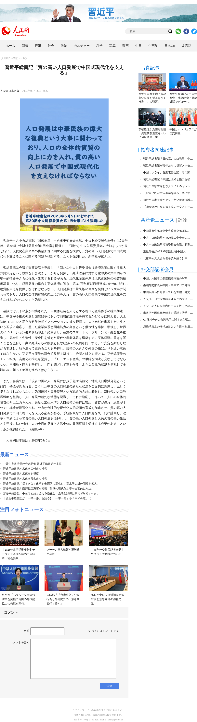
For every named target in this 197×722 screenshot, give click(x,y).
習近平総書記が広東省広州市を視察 (25, 468)
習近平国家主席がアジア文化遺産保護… (168, 200)
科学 (99, 45)
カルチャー (82, 45)
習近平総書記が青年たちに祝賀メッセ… (168, 165)
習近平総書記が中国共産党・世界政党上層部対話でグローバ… (183, 98)
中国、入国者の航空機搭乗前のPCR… (166, 278)
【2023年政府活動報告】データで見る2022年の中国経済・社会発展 (18, 554)
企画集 (153, 45)
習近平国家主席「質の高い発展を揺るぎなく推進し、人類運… (152, 98)
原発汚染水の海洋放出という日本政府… (168, 326)
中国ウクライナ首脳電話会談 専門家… (168, 172)
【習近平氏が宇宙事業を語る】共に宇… (168, 193)
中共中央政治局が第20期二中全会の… (166, 237)
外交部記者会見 (157, 269)
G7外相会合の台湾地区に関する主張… (167, 319)
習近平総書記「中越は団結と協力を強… (168, 179)
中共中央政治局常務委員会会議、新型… (168, 244)
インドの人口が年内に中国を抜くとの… (168, 305)
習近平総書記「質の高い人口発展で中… (168, 158)
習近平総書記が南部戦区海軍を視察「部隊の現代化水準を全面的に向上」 (48, 488)
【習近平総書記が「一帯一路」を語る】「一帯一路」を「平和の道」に (47, 498)
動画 (125, 45)
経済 (38, 45)
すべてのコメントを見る (103, 630)
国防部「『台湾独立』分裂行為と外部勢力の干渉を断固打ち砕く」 (63, 599)
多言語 (186, 45)
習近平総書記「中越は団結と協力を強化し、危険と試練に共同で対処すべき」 (51, 493)
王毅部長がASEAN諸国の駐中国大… (165, 251)
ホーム (10, 45)
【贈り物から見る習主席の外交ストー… (168, 206)
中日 (138, 45)
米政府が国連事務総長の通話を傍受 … (168, 312)
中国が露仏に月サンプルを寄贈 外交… (168, 292)
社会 (51, 45)
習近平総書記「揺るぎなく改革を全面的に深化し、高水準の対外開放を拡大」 (51, 483)
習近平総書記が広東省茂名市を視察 (25, 478)
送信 (109, 685)
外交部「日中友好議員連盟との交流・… (168, 299)
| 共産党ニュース (156, 220)
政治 (64, 45)
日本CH (169, 45)
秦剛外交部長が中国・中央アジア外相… (168, 285)
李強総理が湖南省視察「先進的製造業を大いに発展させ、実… (152, 133)
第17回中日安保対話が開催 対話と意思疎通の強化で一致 (109, 599)
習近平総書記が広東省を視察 (21, 473)
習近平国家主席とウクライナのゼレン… (168, 186)
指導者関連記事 (157, 149)
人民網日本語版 (9, 58)
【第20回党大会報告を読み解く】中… (166, 258)
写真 (112, 45)
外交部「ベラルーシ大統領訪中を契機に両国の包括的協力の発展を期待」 (18, 599)
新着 (25, 45)
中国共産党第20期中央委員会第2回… (166, 230)
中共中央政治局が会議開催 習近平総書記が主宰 (32, 463)
